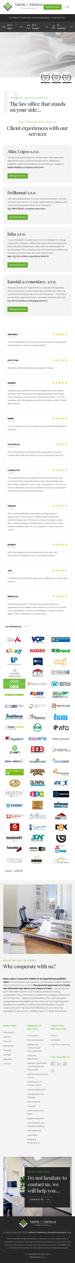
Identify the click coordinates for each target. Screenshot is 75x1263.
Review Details (17, 264)
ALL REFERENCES (13, 626)
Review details (17, 175)
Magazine (7, 1059)
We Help (7, 1054)
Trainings (7, 1050)
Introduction (8, 1032)
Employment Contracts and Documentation (34, 1047)
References (8, 1046)
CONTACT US (36, 1199)
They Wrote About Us (60, 1044)
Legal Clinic (32, 1135)
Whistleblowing (34, 1130)
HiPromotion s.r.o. (37, 1257)
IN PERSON (61, 27)
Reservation (53, 7)
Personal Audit (33, 1101)
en (65, 7)
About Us (7, 1041)
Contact (7, 1063)
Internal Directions (35, 1040)
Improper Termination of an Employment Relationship (37, 1066)
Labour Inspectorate (36, 1089)
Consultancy (33, 1035)
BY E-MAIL (10, 27)
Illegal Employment (35, 1118)
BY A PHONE (35, 27)
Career (54, 1035)
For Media (55, 1040)
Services (7, 1037)
